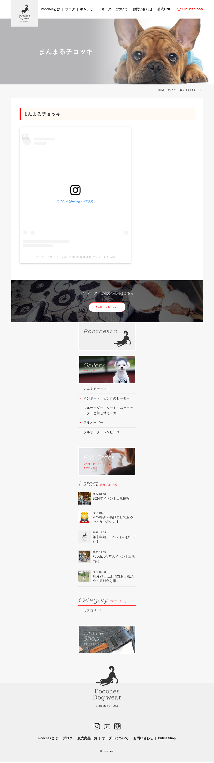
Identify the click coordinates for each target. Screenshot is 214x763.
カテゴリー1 (92, 611)
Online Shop (192, 9)
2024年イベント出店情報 (111, 499)
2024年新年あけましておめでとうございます (113, 520)
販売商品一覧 (87, 739)
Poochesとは (50, 9)
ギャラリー (88, 9)
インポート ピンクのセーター (106, 399)
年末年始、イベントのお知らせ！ (114, 540)
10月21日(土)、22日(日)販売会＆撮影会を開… (114, 579)
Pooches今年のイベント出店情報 (114, 560)
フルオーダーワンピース (101, 433)
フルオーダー (93, 423)
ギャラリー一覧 (175, 90)
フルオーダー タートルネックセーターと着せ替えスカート (108, 411)
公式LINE (164, 9)
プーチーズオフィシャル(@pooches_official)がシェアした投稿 (75, 256)
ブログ (70, 9)
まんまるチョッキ (96, 389)
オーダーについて (114, 9)
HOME (161, 90)
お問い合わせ (142, 9)
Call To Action (107, 307)
